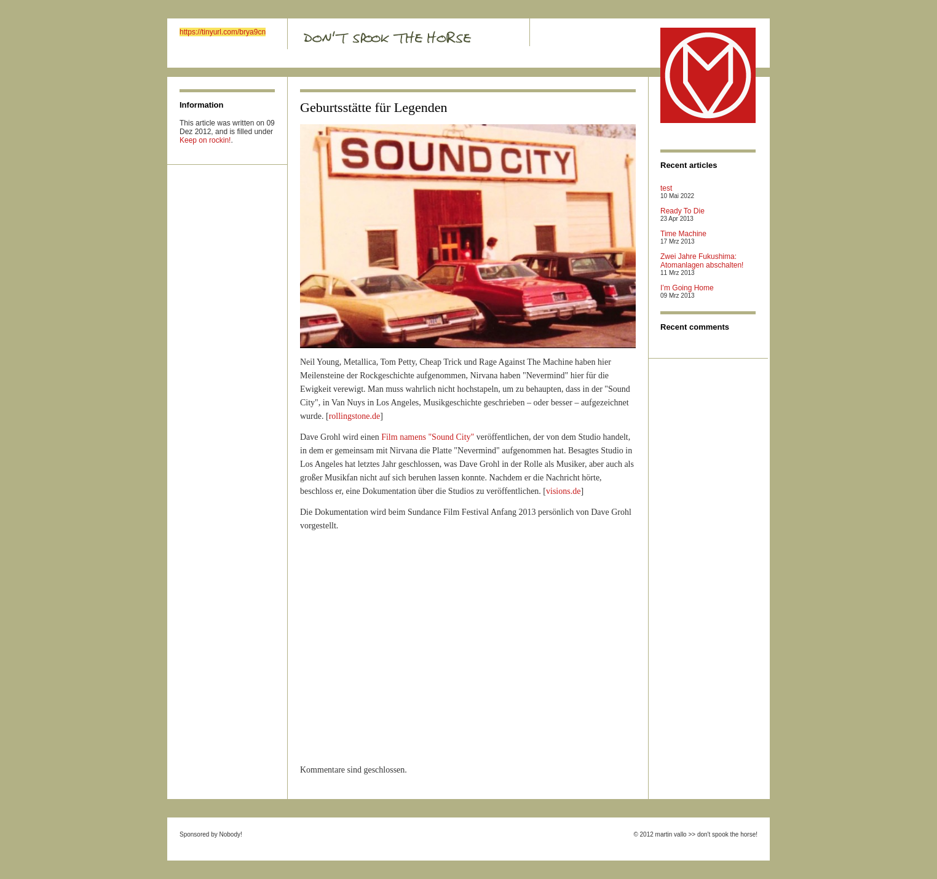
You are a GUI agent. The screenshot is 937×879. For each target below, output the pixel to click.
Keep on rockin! (205, 140)
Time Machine (683, 233)
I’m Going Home (687, 288)
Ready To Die (682, 211)
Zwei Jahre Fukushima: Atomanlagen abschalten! (701, 260)
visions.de (563, 491)
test (666, 188)
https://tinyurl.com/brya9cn (223, 32)
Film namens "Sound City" (427, 437)
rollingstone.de (355, 416)
